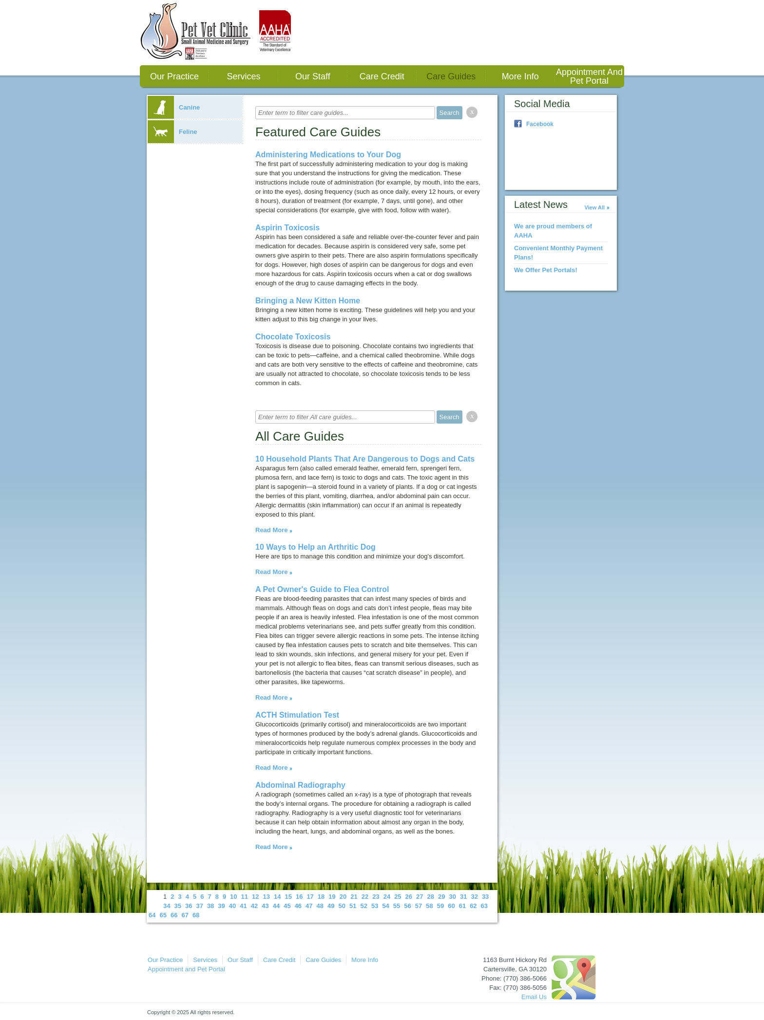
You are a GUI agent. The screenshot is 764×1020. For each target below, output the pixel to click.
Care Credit (382, 76)
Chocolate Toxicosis (292, 337)
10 (233, 896)
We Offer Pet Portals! (545, 270)
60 (451, 905)
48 (320, 905)
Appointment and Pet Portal (589, 76)
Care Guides (451, 76)
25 (397, 896)
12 (255, 896)
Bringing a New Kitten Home (307, 301)
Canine (174, 107)
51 (352, 905)
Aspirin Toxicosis (287, 227)
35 (177, 905)
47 (309, 905)
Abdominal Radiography (300, 785)
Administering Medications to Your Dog (328, 154)
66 (174, 915)
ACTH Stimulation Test (297, 715)
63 (484, 905)
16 (299, 896)
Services (243, 76)
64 (152, 915)
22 (365, 896)
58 (429, 905)
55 (396, 905)
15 (288, 896)
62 (473, 905)
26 (408, 896)
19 (331, 896)
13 (266, 896)
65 (162, 915)
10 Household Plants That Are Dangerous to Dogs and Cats (365, 459)
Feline (172, 131)
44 (276, 905)
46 (298, 905)
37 (199, 905)
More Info (520, 76)
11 (244, 896)
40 (232, 905)
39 (221, 905)
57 (418, 905)
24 (386, 896)
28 (430, 896)
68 (195, 915)
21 (353, 896)
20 (343, 896)
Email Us (534, 997)
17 (309, 896)
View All (594, 207)
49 (330, 905)
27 (419, 896)
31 (463, 896)
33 (485, 896)
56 (407, 905)
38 (210, 905)
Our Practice (174, 76)
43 (265, 905)
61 (462, 905)
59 (440, 905)
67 (184, 915)
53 (374, 905)
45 (287, 905)
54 (385, 905)
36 (188, 905)
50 (342, 905)
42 (254, 905)
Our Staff (312, 76)
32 (474, 896)
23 (375, 896)
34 (166, 905)
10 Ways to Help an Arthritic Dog (315, 547)
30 (452, 896)
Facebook (540, 124)
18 (321, 896)
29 (441, 896)
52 (363, 905)
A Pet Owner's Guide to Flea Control (322, 589)
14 (277, 896)
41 (243, 905)
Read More (271, 530)
